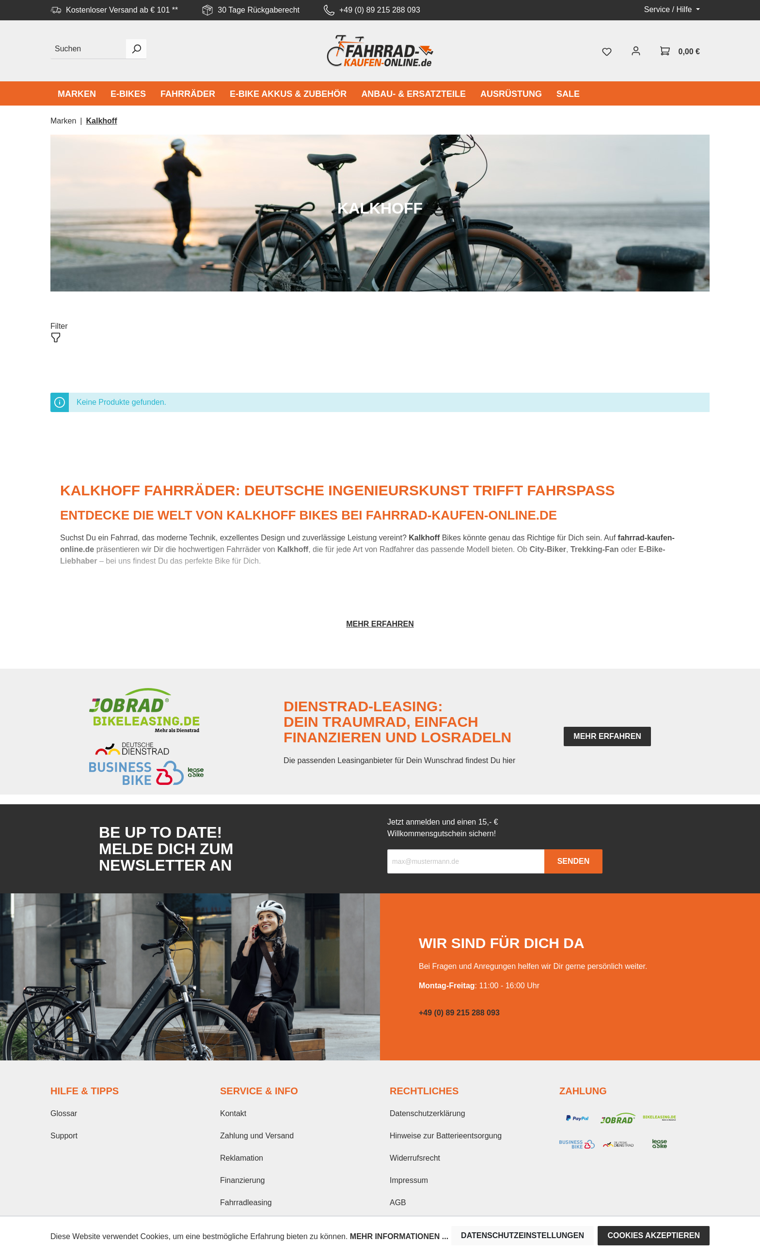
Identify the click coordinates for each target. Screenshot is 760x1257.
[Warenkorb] (680, 50)
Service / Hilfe (669, 9)
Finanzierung (242, 1180)
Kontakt (233, 1113)
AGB (398, 1202)
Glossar (63, 1113)
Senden (573, 861)
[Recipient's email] (466, 861)
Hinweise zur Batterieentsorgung (446, 1136)
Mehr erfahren (380, 624)
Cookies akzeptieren (653, 1235)
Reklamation (241, 1158)
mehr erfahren (607, 736)
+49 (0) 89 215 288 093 (379, 10)
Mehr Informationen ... (399, 1236)
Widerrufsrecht (415, 1158)
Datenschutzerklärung (427, 1113)
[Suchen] (88, 49)
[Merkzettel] (606, 51)
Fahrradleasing (246, 1202)
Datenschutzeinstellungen (522, 1235)
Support (64, 1136)
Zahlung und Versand (257, 1136)
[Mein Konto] (635, 50)
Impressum (409, 1180)
